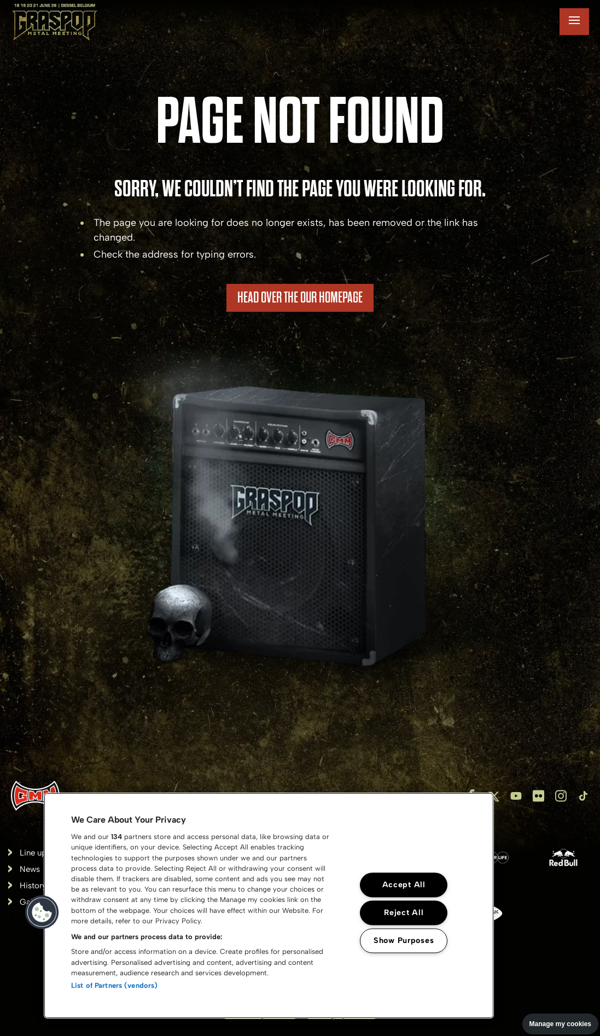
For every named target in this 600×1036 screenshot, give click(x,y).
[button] (42, 912)
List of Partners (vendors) (114, 985)
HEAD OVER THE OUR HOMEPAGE (300, 297)
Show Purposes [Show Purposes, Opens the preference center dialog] (404, 940)
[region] (269, 905)
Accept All (404, 884)
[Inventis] (35, 796)
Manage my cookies (560, 1024)
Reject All (403, 912)
